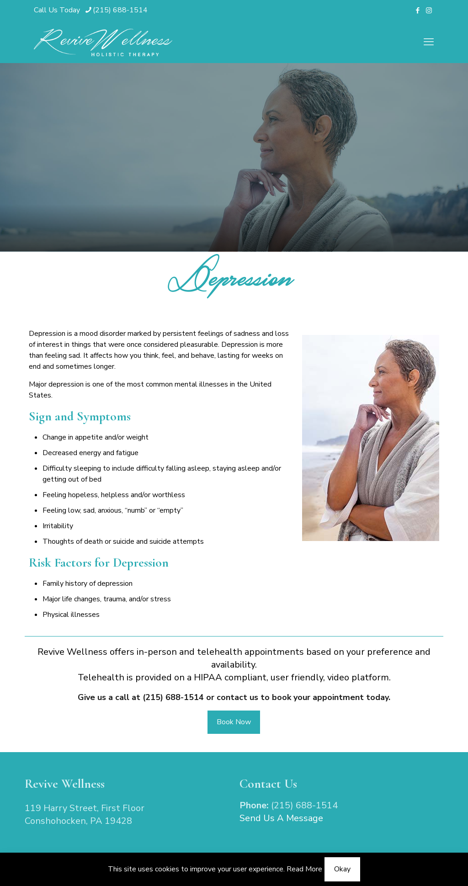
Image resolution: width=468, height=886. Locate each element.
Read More (304, 869)
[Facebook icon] (417, 10)
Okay (342, 869)
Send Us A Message (281, 818)
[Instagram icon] (428, 10)
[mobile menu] (428, 42)
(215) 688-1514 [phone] (120, 10)
